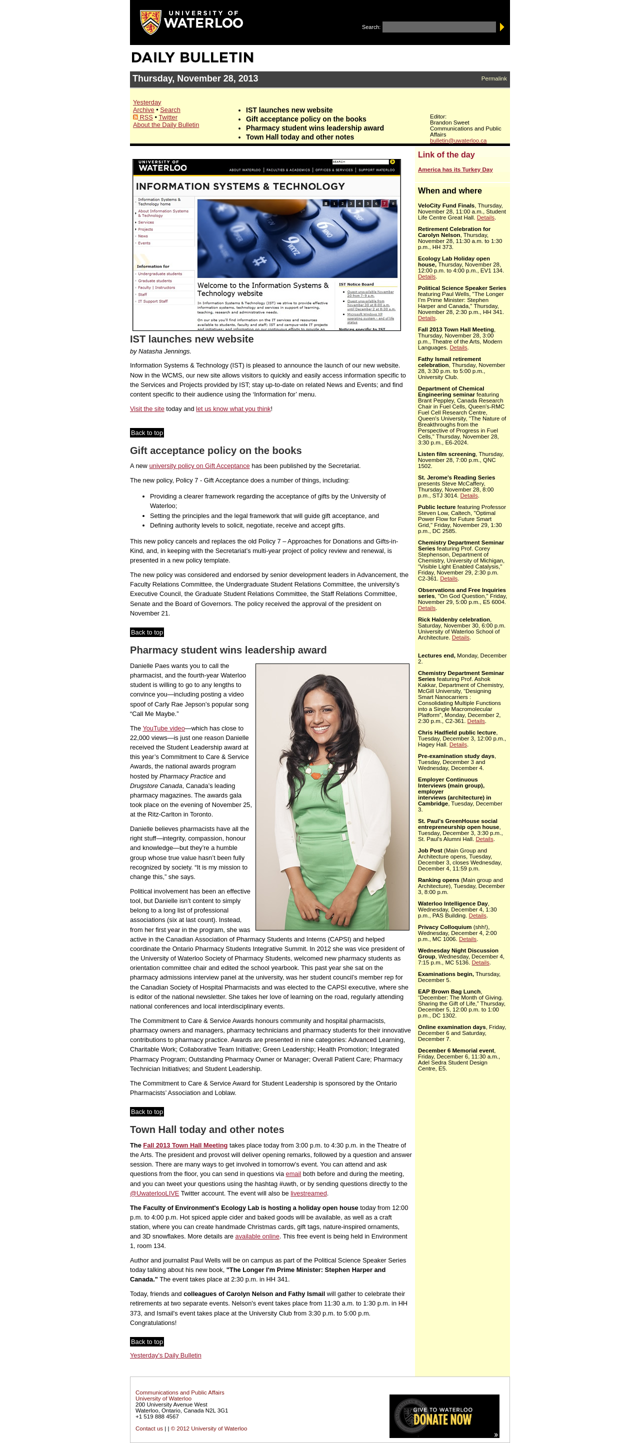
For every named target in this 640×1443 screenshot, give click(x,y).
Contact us (149, 1429)
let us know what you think (233, 408)
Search (170, 110)
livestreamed (308, 1193)
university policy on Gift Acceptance (199, 466)
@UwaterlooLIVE (154, 1193)
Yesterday (147, 102)
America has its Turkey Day (455, 169)
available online (258, 1236)
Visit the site (147, 408)
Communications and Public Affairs (180, 1393)
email (294, 1174)
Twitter (168, 117)
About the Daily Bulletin (166, 124)
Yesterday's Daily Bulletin (166, 1355)
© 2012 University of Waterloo (209, 1429)
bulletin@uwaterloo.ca (458, 141)
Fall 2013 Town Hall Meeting (185, 1145)
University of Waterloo (164, 1399)
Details (485, 217)
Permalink (494, 79)
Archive (143, 110)
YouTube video (163, 728)
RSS (143, 117)
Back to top (147, 432)
